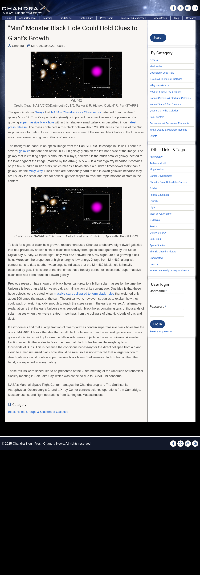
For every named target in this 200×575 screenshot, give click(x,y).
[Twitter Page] (180, 8)
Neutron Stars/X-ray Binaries (165, 91)
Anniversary (156, 156)
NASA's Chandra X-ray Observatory (76, 112)
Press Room (106, 18)
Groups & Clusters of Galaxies (47, 412)
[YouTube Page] (195, 8)
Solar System (157, 117)
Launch (154, 201)
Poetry (153, 226)
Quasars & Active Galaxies (164, 110)
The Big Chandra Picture (163, 251)
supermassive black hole (37, 122)
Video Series (160, 18)
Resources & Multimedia (133, 18)
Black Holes (16, 412)
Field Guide (66, 18)
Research (191, 18)
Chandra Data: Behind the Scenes (168, 182)
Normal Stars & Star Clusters (165, 104)
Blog (176, 18)
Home (8, 18)
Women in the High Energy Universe (169, 270)
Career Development (161, 175)
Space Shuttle (157, 245)
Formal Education (159, 194)
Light (152, 207)
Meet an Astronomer (161, 213)
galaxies (24, 151)
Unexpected (156, 258)
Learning (47, 18)
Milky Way (36, 171)
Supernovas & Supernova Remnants (169, 123)
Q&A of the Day (158, 232)
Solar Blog (155, 239)
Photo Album (86, 18)
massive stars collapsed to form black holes (84, 293)
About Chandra (27, 18)
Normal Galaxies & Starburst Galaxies (170, 98)
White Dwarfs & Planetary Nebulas (168, 129)
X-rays (39, 112)
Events (153, 136)
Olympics (155, 220)
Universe (154, 264)
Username (157, 291)
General (154, 60)
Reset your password (161, 331)
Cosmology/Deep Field (162, 72)
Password (157, 306)
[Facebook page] (173, 8)
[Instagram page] (188, 8)
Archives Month (158, 163)
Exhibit (153, 188)
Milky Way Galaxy (159, 85)
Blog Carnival (157, 169)
